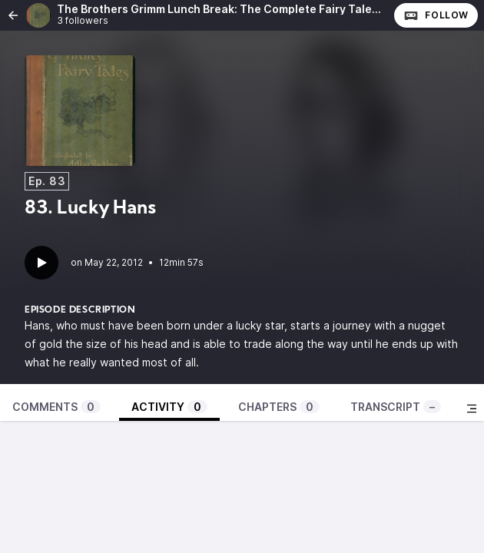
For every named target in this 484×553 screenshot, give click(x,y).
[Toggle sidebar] (471, 408)
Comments (56, 406)
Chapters (279, 406)
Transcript (395, 406)
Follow (436, 15)
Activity (169, 406)
